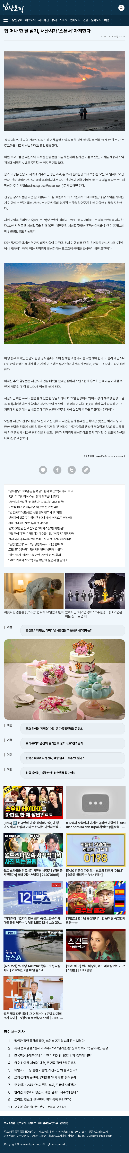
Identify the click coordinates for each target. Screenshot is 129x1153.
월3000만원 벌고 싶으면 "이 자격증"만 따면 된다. (37, 528)
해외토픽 (30, 20)
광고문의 (21, 1123)
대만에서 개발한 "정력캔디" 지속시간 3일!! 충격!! (36, 502)
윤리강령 (64, 1123)
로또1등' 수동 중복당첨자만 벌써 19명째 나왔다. (35, 549)
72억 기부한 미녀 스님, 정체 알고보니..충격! (33, 496)
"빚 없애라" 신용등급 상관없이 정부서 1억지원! (35, 512)
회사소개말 (9, 1123)
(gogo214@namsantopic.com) (110, 456)
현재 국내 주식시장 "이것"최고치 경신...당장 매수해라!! (39, 539)
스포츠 (63, 20)
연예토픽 (75, 20)
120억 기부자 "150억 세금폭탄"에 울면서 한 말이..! (37, 560)
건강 (85, 20)
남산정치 (17, 20)
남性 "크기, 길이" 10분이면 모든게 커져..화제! (34, 555)
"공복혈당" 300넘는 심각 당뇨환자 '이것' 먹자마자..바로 (40, 491)
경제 (54, 20)
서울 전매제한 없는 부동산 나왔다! (28, 523)
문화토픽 (96, 20)
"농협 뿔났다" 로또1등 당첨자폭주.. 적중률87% (35, 544)
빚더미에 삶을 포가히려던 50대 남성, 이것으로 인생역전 (40, 518)
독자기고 (32, 1123)
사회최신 (43, 20)
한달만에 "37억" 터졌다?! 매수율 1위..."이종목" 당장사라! (41, 534)
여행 (106, 20)
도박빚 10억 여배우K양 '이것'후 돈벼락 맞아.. (34, 507)
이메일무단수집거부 (48, 1123)
